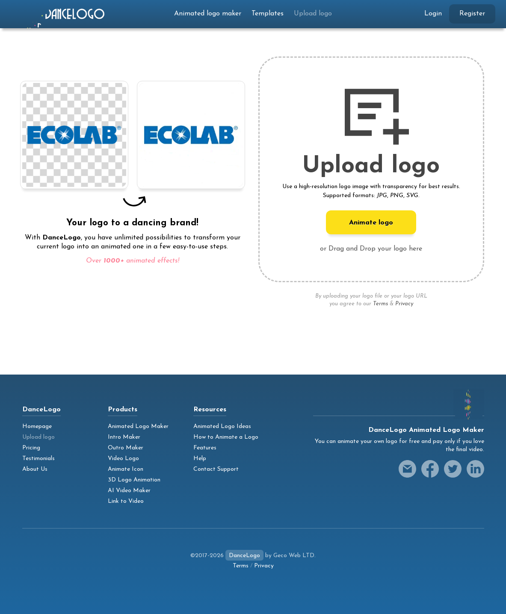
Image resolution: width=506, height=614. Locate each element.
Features (204, 448)
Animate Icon (125, 469)
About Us (34, 469)
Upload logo (313, 13)
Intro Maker (124, 437)
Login (433, 13)
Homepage (37, 426)
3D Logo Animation (134, 480)
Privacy (404, 304)
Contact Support (216, 469)
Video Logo (123, 458)
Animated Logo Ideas (222, 426)
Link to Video (126, 501)
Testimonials (38, 458)
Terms (380, 304)
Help (199, 458)
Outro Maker (125, 448)
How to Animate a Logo (225, 437)
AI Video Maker (129, 490)
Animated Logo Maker (138, 426)
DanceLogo (244, 555)
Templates (268, 13)
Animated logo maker (207, 13)
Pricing (31, 448)
